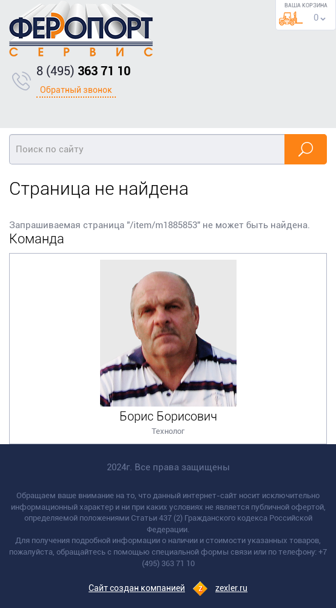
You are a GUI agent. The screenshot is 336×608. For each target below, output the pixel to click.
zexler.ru (231, 588)
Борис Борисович (168, 416)
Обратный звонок (76, 90)
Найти (305, 149)
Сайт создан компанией (137, 588)
